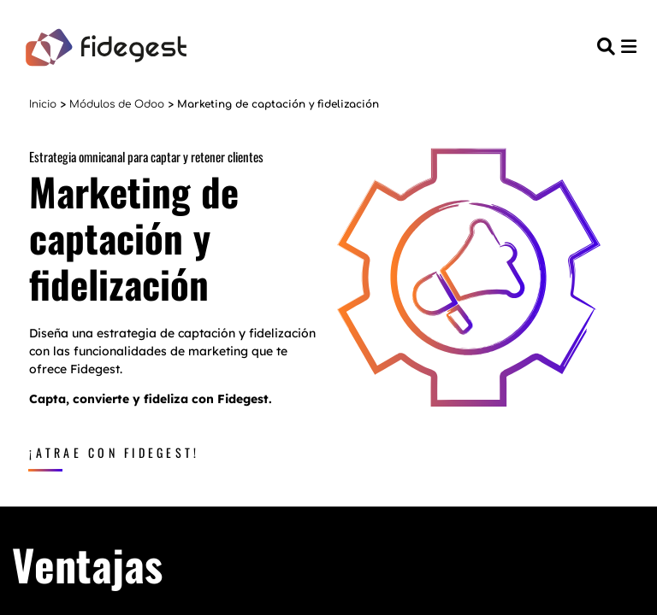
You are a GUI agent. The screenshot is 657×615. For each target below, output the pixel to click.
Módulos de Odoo (116, 104)
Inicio (42, 104)
